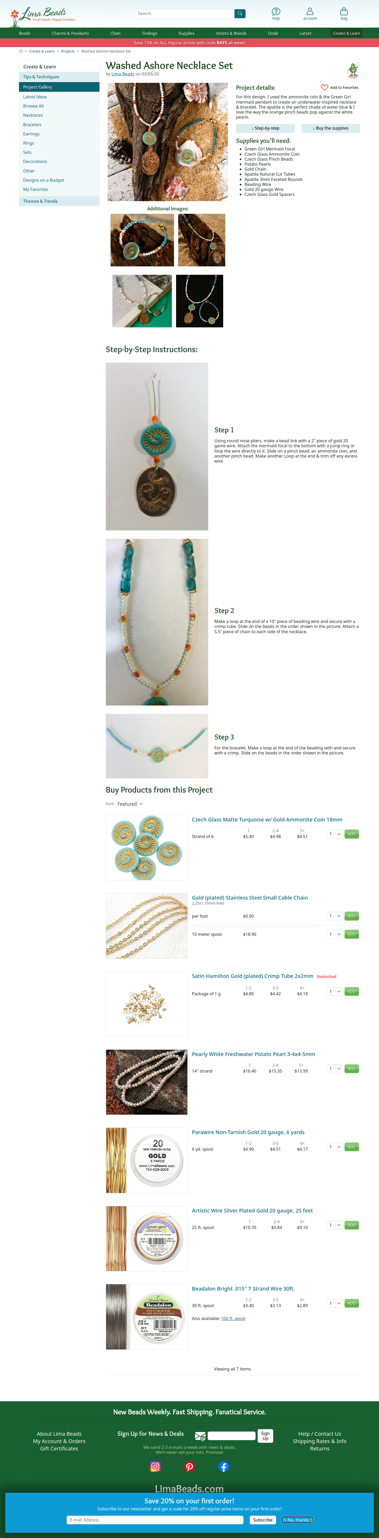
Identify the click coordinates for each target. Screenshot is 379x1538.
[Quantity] (335, 834)
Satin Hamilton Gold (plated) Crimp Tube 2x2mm (252, 975)
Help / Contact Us (319, 1433)
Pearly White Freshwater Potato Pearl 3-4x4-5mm (253, 1054)
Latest (306, 33)
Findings (149, 33)
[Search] (240, 13)
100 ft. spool (233, 1318)
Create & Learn (346, 33)
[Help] (276, 15)
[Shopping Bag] (344, 15)
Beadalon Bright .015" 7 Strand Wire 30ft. (243, 1288)
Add (352, 833)
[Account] (310, 13)
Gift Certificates (59, 1448)
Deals (273, 33)
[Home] (21, 51)
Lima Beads (123, 74)
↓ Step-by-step (266, 128)
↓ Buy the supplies (330, 128)
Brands (231, 33)
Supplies (187, 33)
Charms (70, 33)
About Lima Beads (59, 1433)
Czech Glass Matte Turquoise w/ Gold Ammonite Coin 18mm (267, 819)
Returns (320, 1448)
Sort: (110, 803)
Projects (68, 51)
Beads (24, 33)
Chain (115, 33)
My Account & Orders (59, 1441)
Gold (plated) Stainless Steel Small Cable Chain (250, 897)
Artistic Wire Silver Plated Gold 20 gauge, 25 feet (252, 1210)
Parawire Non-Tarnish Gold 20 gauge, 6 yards (248, 1132)
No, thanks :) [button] (297, 1520)
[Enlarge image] (157, 446)
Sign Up (265, 1435)
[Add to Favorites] (339, 88)
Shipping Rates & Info (319, 1441)
